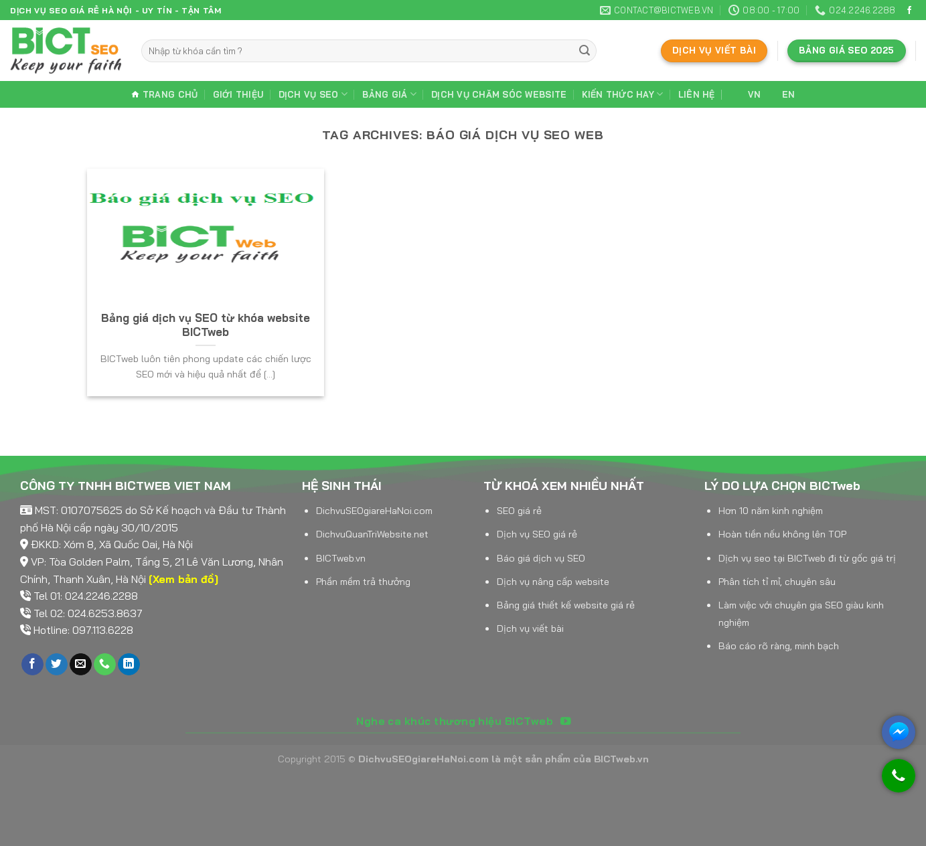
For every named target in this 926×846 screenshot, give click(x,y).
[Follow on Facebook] (909, 10)
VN (745, 94)
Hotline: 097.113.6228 (83, 630)
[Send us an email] (81, 664)
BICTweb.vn (341, 558)
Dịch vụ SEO (313, 94)
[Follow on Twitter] (57, 664)
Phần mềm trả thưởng (363, 582)
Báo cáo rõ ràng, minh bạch (778, 646)
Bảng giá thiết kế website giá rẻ (566, 605)
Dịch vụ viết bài (530, 628)
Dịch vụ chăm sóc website (498, 94)
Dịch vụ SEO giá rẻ (537, 534)
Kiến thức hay (623, 94)
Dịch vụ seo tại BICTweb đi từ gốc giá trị (807, 558)
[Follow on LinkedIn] (129, 664)
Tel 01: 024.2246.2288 (85, 595)
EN (779, 94)
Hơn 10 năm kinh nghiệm (770, 511)
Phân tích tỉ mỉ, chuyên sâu (777, 582)
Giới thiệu (238, 94)
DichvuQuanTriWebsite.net (372, 534)
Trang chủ (164, 94)
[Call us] (105, 664)
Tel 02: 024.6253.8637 (88, 613)
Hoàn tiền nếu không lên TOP (782, 534)
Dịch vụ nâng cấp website (553, 582)
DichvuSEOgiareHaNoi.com (374, 511)
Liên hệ (696, 94)
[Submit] (584, 50)
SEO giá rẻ (519, 511)
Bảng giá (389, 94)
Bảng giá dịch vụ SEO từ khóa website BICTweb (205, 325)
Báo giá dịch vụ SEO (541, 558)
